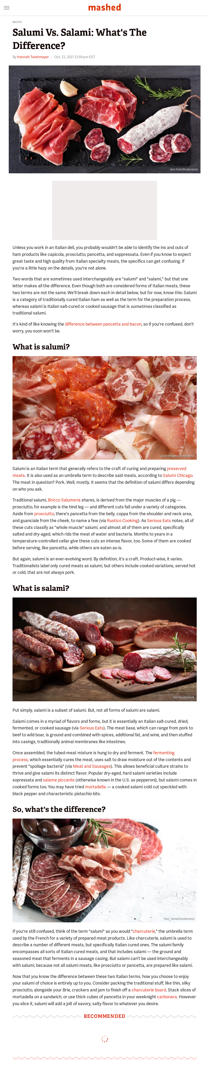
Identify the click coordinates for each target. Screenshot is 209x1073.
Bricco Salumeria (64, 500)
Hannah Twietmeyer (33, 57)
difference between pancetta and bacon (103, 324)
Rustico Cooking (122, 520)
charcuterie (144, 931)
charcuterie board (149, 990)
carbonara (167, 996)
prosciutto (44, 513)
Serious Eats (159, 520)
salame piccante (59, 780)
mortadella (95, 786)
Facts (17, 22)
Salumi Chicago (177, 475)
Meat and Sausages (92, 766)
